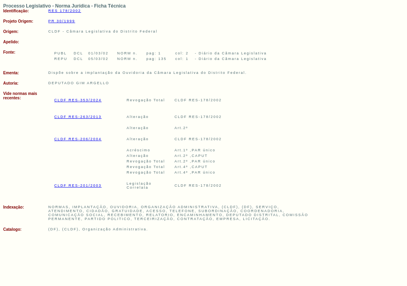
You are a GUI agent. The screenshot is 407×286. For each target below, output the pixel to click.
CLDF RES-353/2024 (78, 100)
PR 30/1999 (62, 21)
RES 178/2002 (64, 11)
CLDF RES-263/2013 (78, 117)
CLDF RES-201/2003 (78, 185)
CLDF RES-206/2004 (78, 139)
